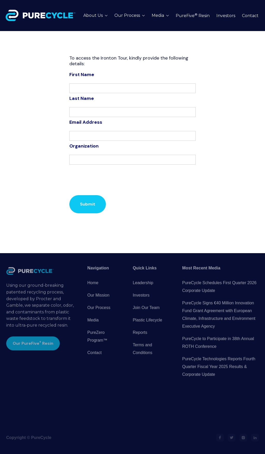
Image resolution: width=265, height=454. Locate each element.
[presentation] (108, 180)
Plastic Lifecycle (147, 327)
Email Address (85, 122)
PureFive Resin (193, 15)
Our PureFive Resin (33, 350)
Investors (225, 15)
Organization (84, 146)
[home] (41, 15)
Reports (140, 339)
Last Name (81, 98)
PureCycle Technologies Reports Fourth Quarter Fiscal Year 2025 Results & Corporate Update (218, 373)
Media (93, 327)
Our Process (99, 314)
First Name (81, 74)
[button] (95, 15)
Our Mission (98, 302)
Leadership (143, 289)
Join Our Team (146, 314)
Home (93, 289)
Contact (250, 15)
